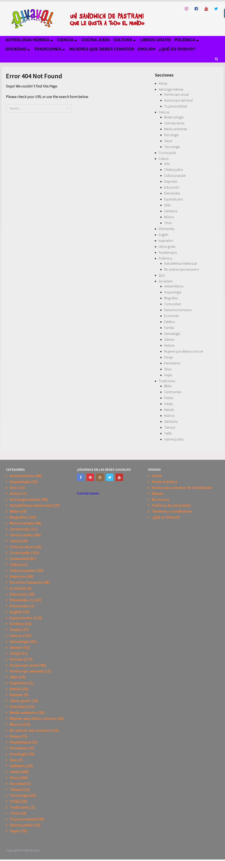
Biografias (171, 298)
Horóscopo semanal (178, 100)
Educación (171, 187)
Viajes (168, 375)
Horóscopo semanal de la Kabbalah (182, 487)
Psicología (171, 135)
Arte (167, 163)
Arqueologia (172, 292)
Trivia (168, 223)
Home (157, 475)
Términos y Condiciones (172, 511)
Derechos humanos (178, 310)
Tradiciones (48, 49)
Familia (169, 327)
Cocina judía (96, 40)
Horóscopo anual (176, 94)
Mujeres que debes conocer (101, 49)
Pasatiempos (168, 252)
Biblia (168, 386)
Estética (169, 321)
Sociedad (15, 49)
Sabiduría (171, 421)
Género (169, 339)
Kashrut (169, 415)
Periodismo (172, 363)
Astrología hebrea (27, 40)
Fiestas (168, 398)
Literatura (170, 211)
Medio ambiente (175, 129)
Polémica (184, 40)
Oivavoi (34, 850)
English (146, 49)
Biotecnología (173, 117)
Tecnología (172, 146)
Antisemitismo (173, 286)
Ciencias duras (174, 123)
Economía (171, 316)
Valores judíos (173, 439)
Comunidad (172, 304)
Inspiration (166, 240)
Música (169, 217)
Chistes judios (173, 169)
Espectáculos (173, 199)
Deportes (170, 181)
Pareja (168, 357)
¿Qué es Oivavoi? (177, 49)
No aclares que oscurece (181, 269)
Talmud (169, 427)
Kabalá (169, 409)
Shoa (167, 369)
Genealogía (172, 333)
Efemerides (172, 193)
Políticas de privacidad (171, 505)
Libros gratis (155, 40)
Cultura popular (175, 175)
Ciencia (65, 40)
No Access (160, 499)
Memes (158, 493)
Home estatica (164, 481)
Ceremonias (172, 392)
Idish (167, 205)
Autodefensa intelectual (180, 263)
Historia (169, 345)
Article (163, 83)
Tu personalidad (175, 106)
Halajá (168, 403)
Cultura (122, 40)
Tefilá (168, 433)
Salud (168, 141)
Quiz (162, 275)
